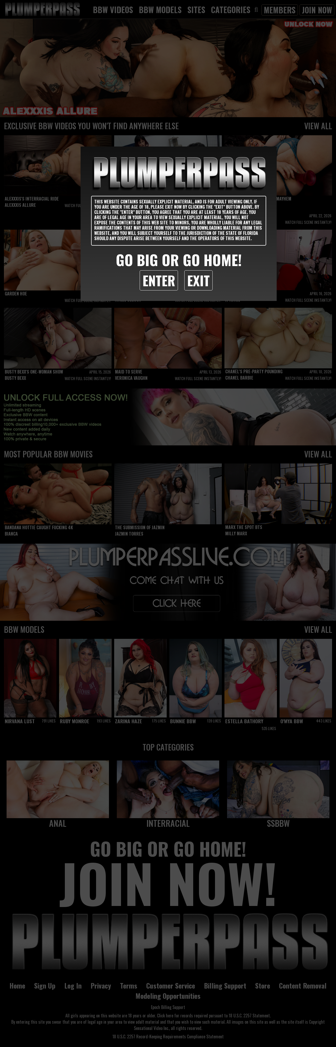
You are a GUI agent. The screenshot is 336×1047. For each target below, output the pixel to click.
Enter (159, 280)
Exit (198, 280)
